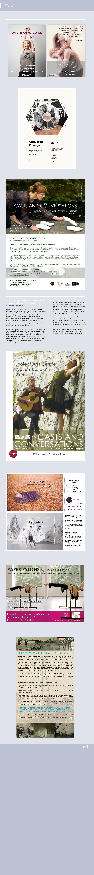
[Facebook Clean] (87, 746)
